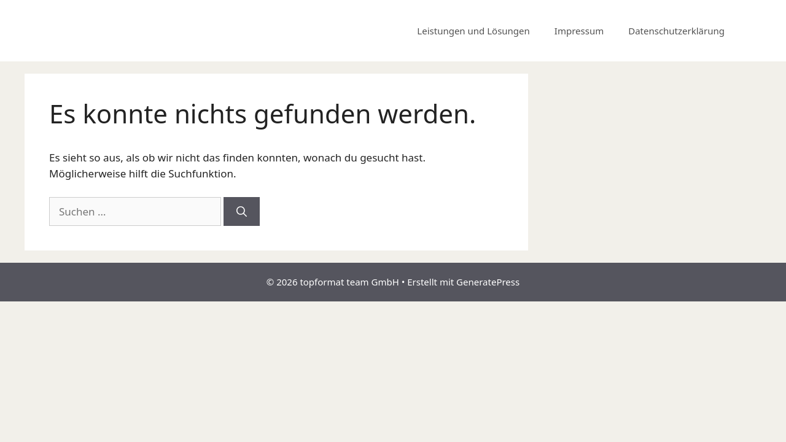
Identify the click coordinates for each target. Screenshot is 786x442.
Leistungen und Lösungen (473, 31)
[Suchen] (242, 212)
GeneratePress (487, 282)
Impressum (579, 31)
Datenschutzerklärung (676, 31)
